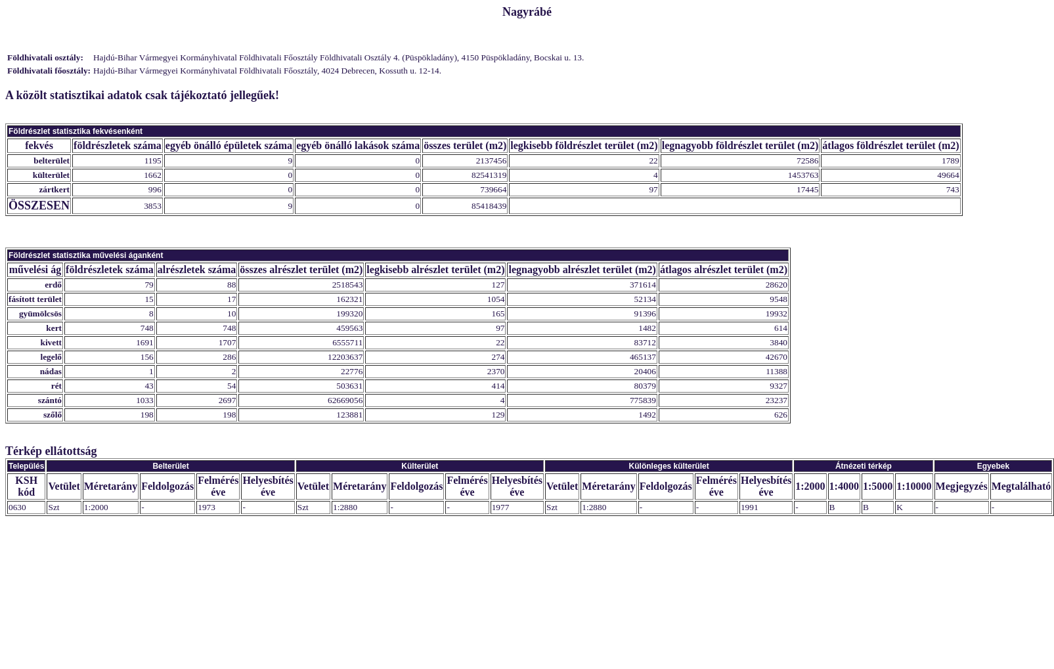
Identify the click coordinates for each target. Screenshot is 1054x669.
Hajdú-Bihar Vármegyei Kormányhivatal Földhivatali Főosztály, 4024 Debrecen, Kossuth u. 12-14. (267, 71)
